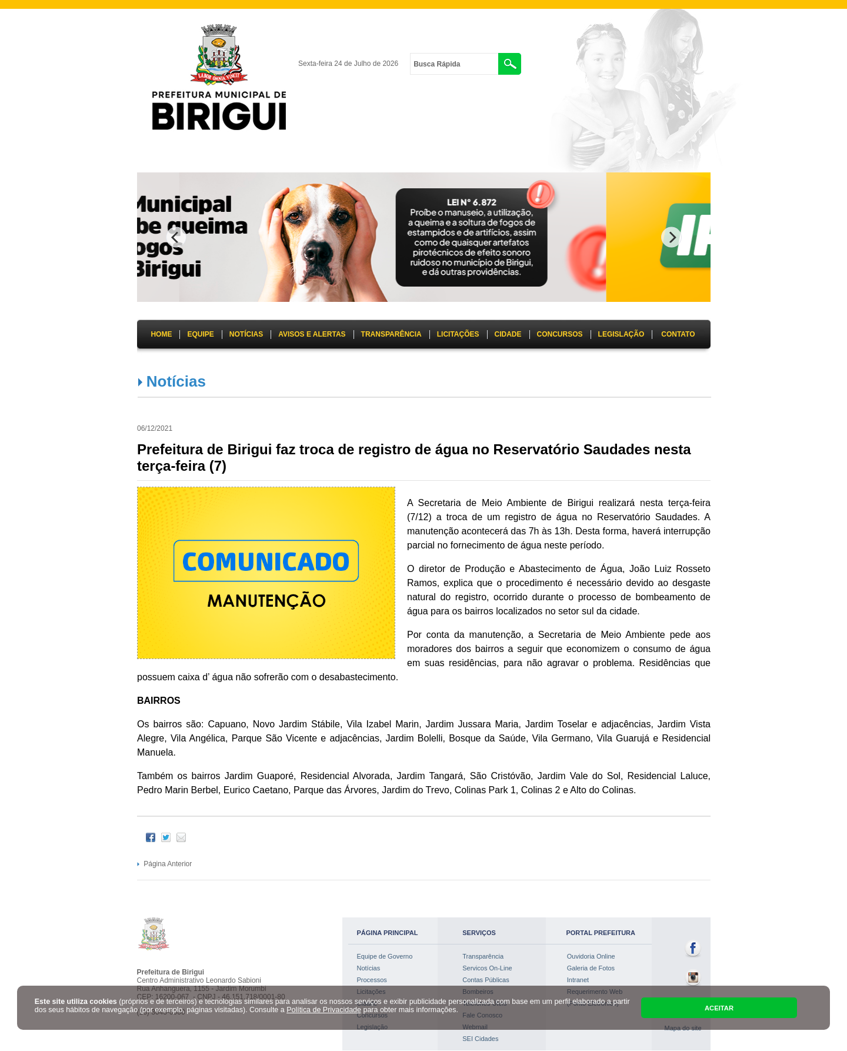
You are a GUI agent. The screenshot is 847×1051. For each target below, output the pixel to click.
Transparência (482, 956)
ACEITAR (719, 1008)
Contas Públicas (485, 979)
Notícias (176, 381)
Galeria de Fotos (591, 968)
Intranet (578, 979)
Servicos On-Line (487, 968)
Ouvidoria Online (591, 956)
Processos (372, 979)
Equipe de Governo (385, 956)
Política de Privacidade (323, 1010)
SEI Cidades (480, 1038)
